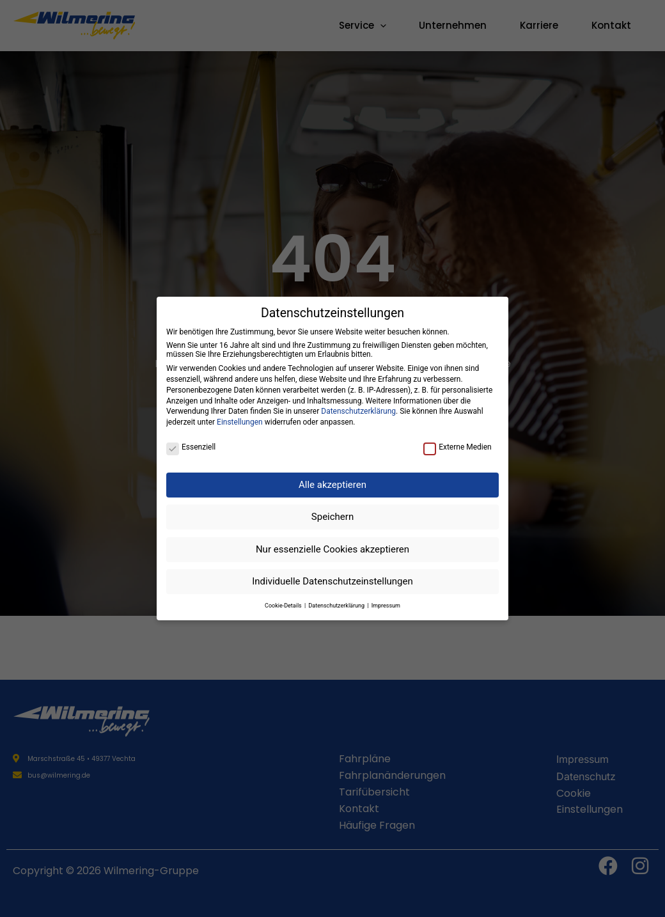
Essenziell (190, 447)
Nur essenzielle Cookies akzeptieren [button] (332, 549)
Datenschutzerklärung (358, 411)
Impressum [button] (386, 605)
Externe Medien (457, 447)
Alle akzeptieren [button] (332, 484)
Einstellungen (240, 422)
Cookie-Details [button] (284, 605)
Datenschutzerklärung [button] (337, 605)
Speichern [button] (332, 516)
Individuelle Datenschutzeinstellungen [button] (332, 581)
